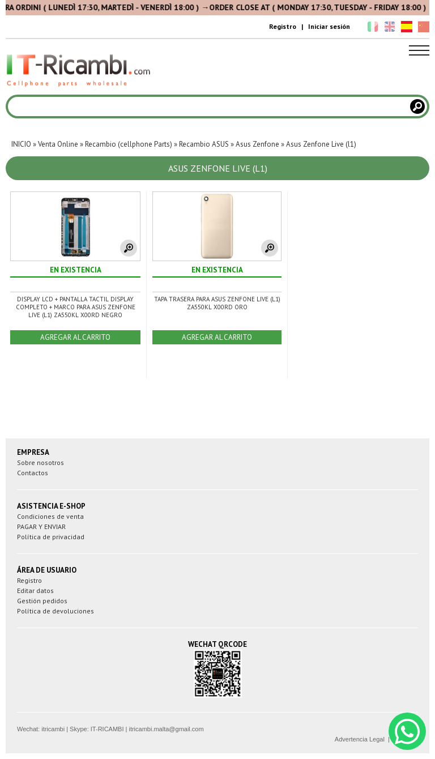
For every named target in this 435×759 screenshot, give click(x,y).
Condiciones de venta (50, 516)
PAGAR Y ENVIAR (41, 526)
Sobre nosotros (40, 462)
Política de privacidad (50, 536)
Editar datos (35, 590)
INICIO (21, 144)
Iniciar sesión (329, 26)
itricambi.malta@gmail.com (166, 729)
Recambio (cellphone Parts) (128, 144)
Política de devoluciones (55, 611)
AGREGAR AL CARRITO (75, 337)
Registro (282, 26)
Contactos (32, 472)
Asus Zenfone (257, 144)
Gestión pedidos (42, 600)
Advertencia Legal (360, 739)
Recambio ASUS (204, 144)
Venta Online (58, 144)
